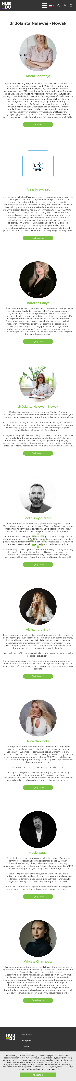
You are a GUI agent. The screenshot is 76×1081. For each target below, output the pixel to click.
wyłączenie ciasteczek (50, 1069)
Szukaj (58, 5)
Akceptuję (38, 1075)
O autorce (27, 1034)
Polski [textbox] (50, 6)
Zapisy (25, 1047)
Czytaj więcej (38, 124)
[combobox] (52, 6)
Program (26, 1041)
